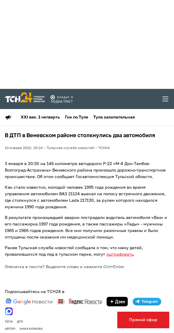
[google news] (29, 301)
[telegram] (147, 301)
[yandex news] (79, 301)
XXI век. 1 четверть (40, 117)
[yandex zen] (117, 301)
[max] (9, 311)
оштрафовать (119, 254)
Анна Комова (31, 328)
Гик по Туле (76, 117)
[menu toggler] (165, 99)
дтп (20, 321)
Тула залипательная (114, 117)
